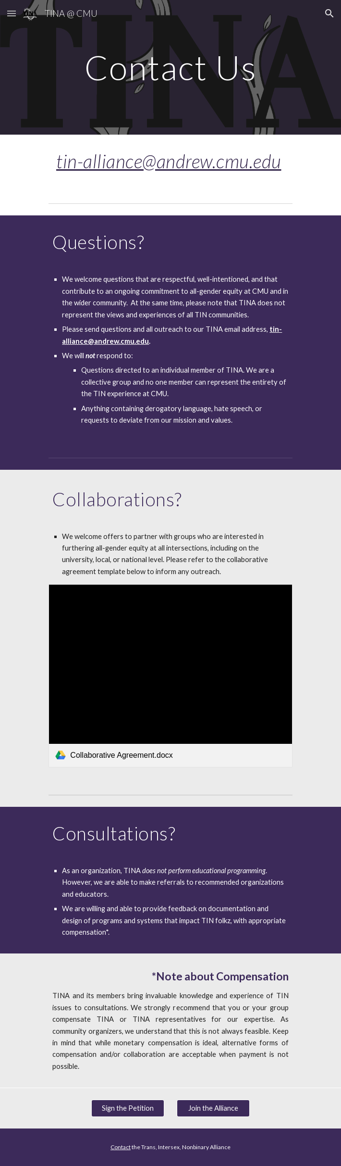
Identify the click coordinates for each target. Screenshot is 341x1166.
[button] (11, 13)
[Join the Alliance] (213, 1108)
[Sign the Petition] (127, 1108)
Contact (120, 1147)
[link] (170, 675)
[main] (170, 67)
